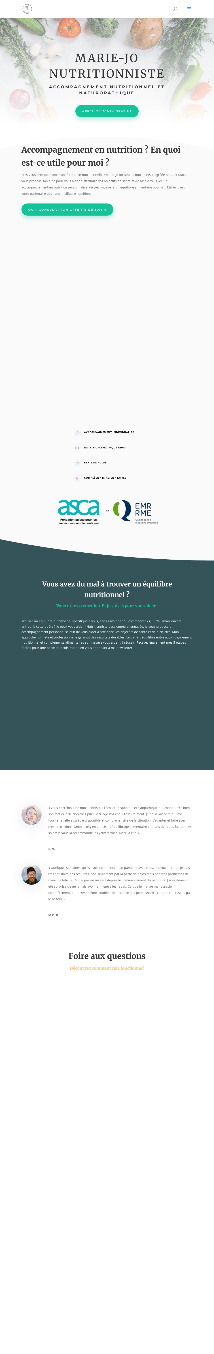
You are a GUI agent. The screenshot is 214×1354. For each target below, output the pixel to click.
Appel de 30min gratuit (107, 111)
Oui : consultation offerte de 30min (67, 209)
